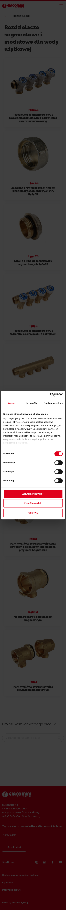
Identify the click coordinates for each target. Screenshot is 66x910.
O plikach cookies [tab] (53, 403)
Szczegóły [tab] (31, 403)
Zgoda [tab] (11, 403)
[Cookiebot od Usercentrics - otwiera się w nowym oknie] (50, 395)
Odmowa (33, 513)
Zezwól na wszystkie (33, 494)
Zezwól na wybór (33, 503)
